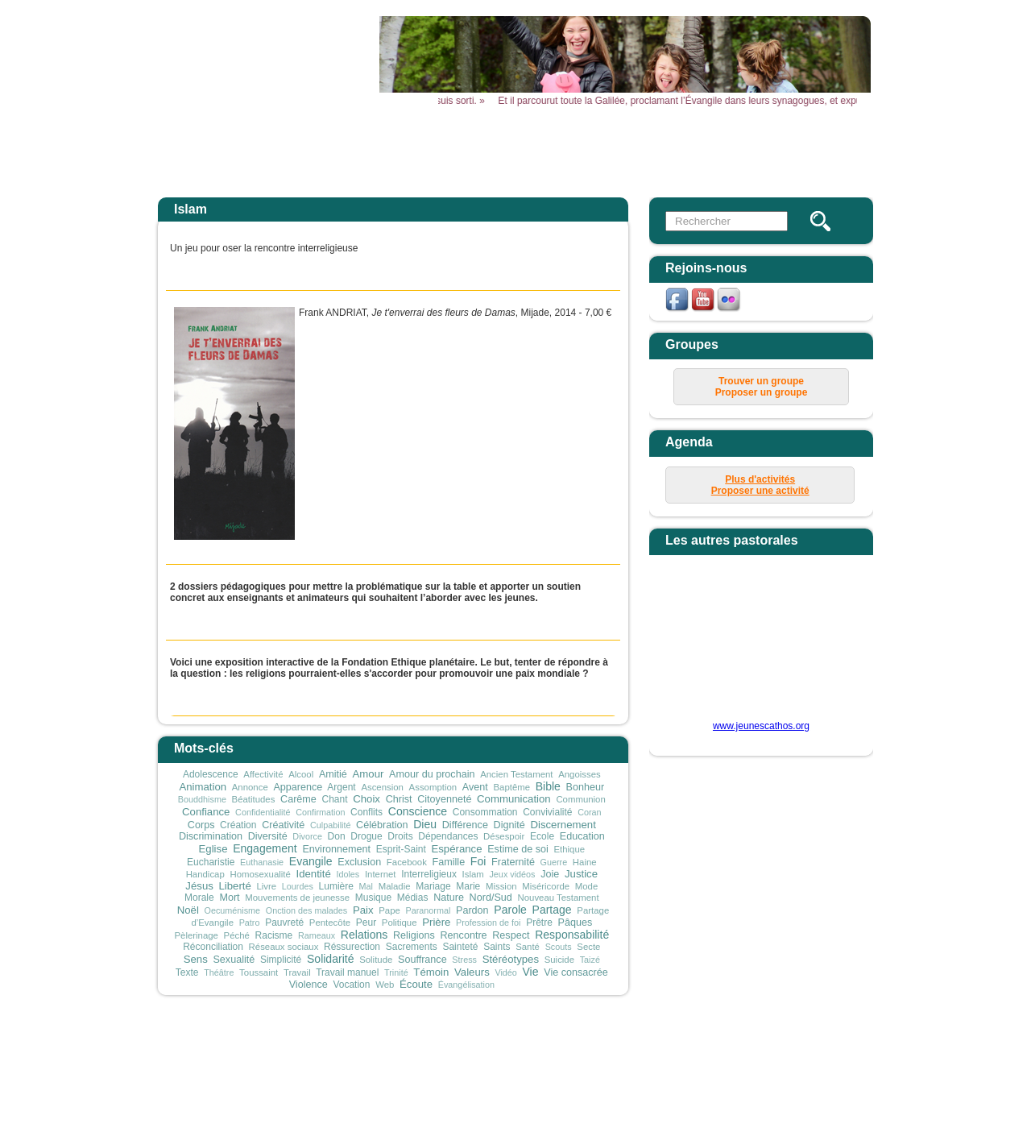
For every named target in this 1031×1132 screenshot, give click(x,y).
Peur (366, 922)
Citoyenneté (444, 799)
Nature (448, 897)
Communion (580, 799)
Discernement (562, 825)
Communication (514, 799)
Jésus (199, 886)
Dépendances (448, 836)
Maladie (395, 886)
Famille (449, 862)
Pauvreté (284, 922)
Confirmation (320, 812)
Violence (308, 984)
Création (238, 825)
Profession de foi (488, 922)
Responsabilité (572, 934)
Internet (380, 874)
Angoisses (579, 774)
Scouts (558, 947)
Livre (266, 886)
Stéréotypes (510, 959)
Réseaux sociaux (284, 947)
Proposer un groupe (761, 392)
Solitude (375, 959)
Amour (368, 774)
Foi (478, 861)
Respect (510, 935)
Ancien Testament (516, 774)
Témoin (431, 972)
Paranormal (428, 910)
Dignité (509, 825)
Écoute (416, 984)
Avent (475, 787)
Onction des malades (306, 910)
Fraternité (513, 862)
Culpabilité (330, 825)
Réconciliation (213, 946)
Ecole (542, 836)
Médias (413, 897)
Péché (237, 935)
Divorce (307, 836)
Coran (589, 812)
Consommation (485, 812)
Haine (585, 862)
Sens (196, 959)
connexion (742, 1045)
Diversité (268, 836)
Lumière (336, 886)
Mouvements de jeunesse (297, 897)
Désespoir (503, 836)
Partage (552, 909)
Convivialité (547, 812)
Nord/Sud (491, 897)
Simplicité (280, 959)
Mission (501, 886)
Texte (187, 972)
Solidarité (330, 958)
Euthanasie (262, 862)
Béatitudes (253, 799)
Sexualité (234, 959)
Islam (473, 874)
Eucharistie (210, 862)
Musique (373, 897)
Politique (399, 922)
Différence (465, 825)
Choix (366, 799)
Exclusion (359, 862)
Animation (202, 787)
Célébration (382, 825)
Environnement (336, 849)
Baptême (511, 787)
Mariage (433, 886)
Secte (588, 947)
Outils (622, 150)
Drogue (366, 836)
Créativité (283, 825)
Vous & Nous (723, 150)
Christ (399, 799)
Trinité (396, 972)
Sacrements (411, 946)
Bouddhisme (202, 799)
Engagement (265, 848)
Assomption (433, 787)
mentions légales (607, 1045)
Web (384, 984)
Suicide (559, 959)
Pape (389, 910)
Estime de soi (518, 849)
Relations (364, 934)
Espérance (456, 849)
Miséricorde (545, 886)
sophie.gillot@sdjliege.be (573, 1103)
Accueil (320, 150)
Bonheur (585, 787)
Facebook (407, 862)
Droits (399, 836)
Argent (341, 787)
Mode (586, 886)
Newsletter (823, 150)
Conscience (417, 811)
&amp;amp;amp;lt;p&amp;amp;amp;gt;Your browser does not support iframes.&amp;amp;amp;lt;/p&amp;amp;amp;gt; (752, 643)
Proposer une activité (760, 490)
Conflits (366, 812)
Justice (581, 874)
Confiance (206, 812)
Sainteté (460, 946)
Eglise (213, 849)
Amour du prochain (431, 774)
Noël (188, 910)
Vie (531, 971)
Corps (201, 825)
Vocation (351, 984)
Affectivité (263, 774)
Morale (199, 897)
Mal (366, 886)
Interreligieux (429, 874)
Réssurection (352, 946)
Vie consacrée (576, 972)
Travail (297, 972)
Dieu (425, 824)
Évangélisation (466, 984)
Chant (335, 799)
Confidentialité (262, 812)
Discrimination (210, 836)
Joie (549, 874)
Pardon (472, 910)
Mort (229, 897)
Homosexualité (260, 874)
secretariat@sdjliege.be (628, 1068)
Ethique (569, 849)
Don (337, 836)
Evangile (311, 861)
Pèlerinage (195, 935)
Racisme (274, 935)
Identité (313, 874)
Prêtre (539, 922)
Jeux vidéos (512, 874)
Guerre (554, 862)
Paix (363, 910)
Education (582, 836)
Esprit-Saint (401, 849)
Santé (528, 947)
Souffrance (422, 959)
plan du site (682, 1045)
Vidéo (505, 972)
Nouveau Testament (558, 897)
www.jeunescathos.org (761, 726)
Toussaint (258, 972)
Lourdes (297, 886)
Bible (548, 786)
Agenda (521, 150)
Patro (249, 922)
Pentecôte (329, 922)
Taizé (590, 959)
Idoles (347, 874)
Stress (464, 959)
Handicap (205, 874)
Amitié (333, 774)
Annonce (250, 787)
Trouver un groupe (761, 381)
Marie (468, 886)
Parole (510, 909)
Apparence (297, 787)
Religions (414, 935)
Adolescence (210, 774)
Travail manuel (347, 972)
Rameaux (316, 935)
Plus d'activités (760, 479)
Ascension (382, 787)
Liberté (234, 886)
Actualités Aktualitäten (421, 156)
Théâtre (219, 972)
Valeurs (472, 972)
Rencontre (463, 935)
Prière (436, 922)
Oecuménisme (233, 910)
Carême (298, 799)
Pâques (575, 922)
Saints (496, 946)
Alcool (300, 774)
